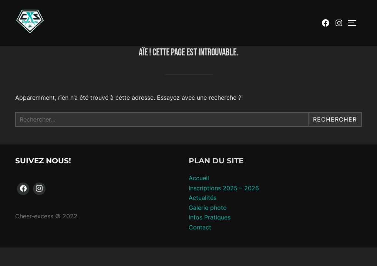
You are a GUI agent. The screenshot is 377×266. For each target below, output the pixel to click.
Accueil (199, 178)
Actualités (202, 198)
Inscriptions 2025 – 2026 (224, 188)
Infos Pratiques (209, 217)
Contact (200, 227)
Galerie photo (208, 208)
